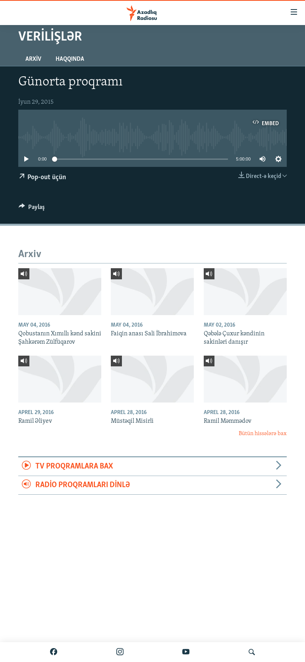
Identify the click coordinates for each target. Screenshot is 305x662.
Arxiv (33, 59)
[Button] (32, 209)
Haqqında (70, 59)
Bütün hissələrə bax (263, 434)
